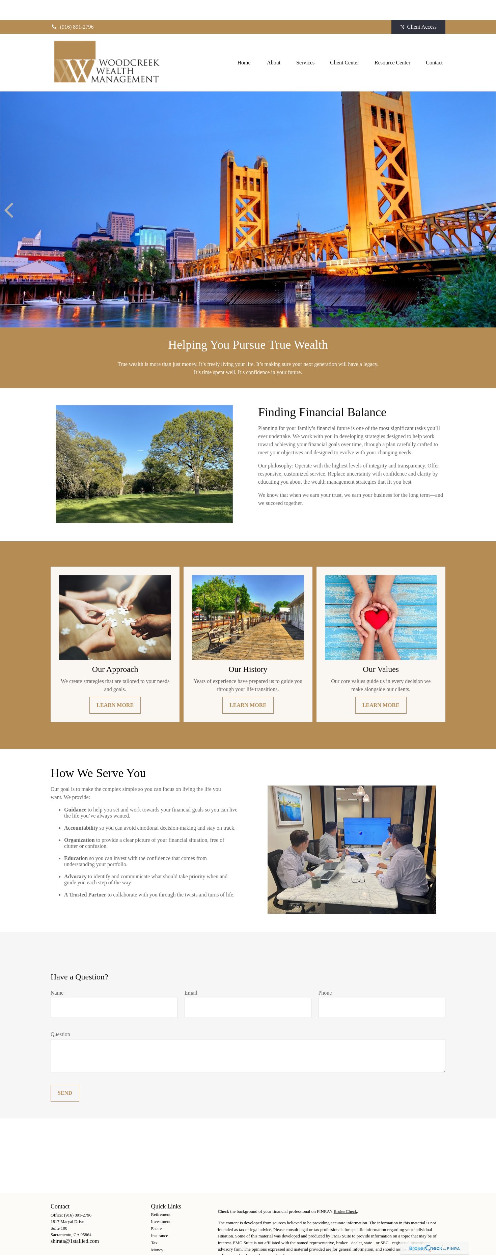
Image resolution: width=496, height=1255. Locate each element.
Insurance (159, 1215)
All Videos (160, 1250)
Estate (156, 1208)
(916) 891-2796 (72, 6)
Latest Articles (163, 1243)
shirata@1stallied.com (75, 1221)
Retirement (161, 1194)
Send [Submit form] (65, 1073)
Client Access (418, 7)
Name (57, 972)
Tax (154, 1222)
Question (60, 1014)
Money (157, 1229)
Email (191, 972)
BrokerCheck (345, 1191)
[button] (244, 42)
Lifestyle (159, 1236)
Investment (161, 1201)
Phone (325, 972)
